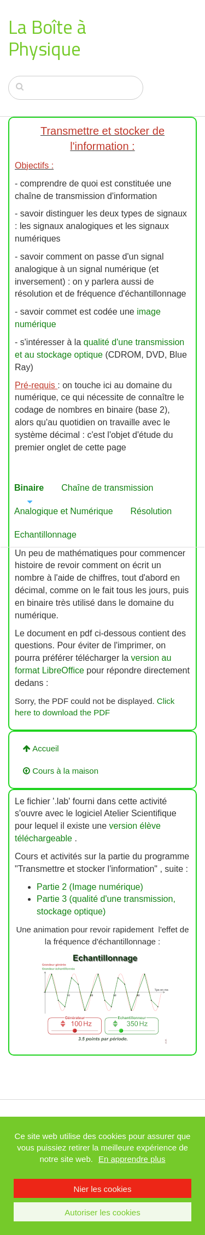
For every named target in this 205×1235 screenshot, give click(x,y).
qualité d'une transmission (134, 342)
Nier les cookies (103, 1189)
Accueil (41, 748)
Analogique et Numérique (63, 511)
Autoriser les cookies (102, 1212)
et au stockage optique (59, 354)
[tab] (29, 488)
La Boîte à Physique (47, 38)
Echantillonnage (45, 534)
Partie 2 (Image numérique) (90, 886)
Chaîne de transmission (107, 487)
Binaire (29, 487)
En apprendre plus (132, 1159)
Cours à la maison (60, 770)
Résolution (151, 511)
